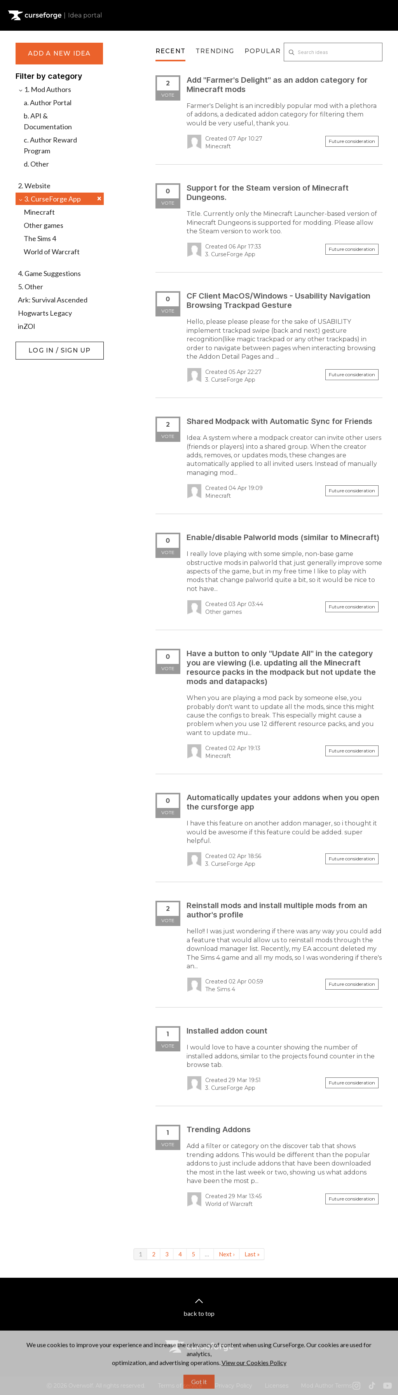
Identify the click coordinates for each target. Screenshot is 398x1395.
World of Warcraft (52, 251)
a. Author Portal (48, 102)
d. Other (36, 164)
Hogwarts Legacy (45, 313)
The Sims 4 (40, 238)
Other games (43, 225)
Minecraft (39, 212)
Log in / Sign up (35, 345)
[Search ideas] (333, 52)
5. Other (30, 286)
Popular (262, 51)
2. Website (34, 185)
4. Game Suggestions (49, 273)
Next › (227, 1254)
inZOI (26, 326)
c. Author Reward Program (50, 145)
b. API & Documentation (48, 121)
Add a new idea (59, 53)
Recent (170, 51)
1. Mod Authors (44, 89)
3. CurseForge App (59, 199)
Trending (215, 51)
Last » (252, 1254)
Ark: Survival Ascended (52, 299)
